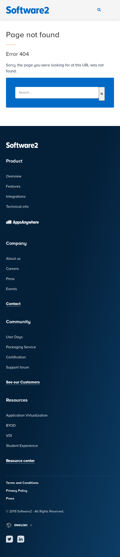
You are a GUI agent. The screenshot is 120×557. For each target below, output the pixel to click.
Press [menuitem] (10, 279)
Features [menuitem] (13, 186)
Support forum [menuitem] (17, 367)
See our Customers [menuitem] (23, 382)
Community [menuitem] (18, 322)
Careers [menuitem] (12, 268)
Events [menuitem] (11, 289)
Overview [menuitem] (13, 176)
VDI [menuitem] (9, 435)
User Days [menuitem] (14, 337)
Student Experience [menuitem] (22, 445)
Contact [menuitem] (13, 303)
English (20, 525)
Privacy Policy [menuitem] (16, 491)
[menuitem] (60, 222)
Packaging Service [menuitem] (21, 347)
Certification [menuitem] (16, 357)
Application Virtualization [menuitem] (27, 415)
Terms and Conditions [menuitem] (22, 483)
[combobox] (57, 92)
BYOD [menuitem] (11, 425)
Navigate (109, 10)
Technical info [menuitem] (17, 206)
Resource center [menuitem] (20, 460)
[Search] (102, 94)
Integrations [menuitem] (15, 196)
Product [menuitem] (14, 161)
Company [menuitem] (16, 243)
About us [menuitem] (13, 258)
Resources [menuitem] (17, 400)
